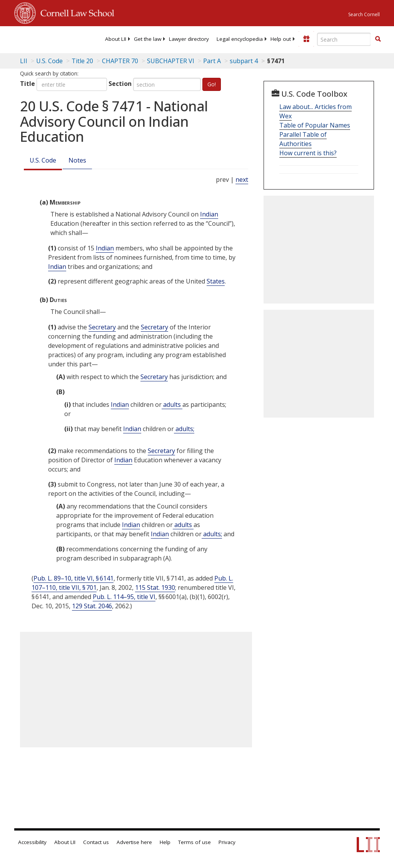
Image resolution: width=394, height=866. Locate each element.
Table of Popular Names (314, 125)
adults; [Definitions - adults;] (184, 429)
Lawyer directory (189, 38)
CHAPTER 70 (120, 61)
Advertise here (134, 842)
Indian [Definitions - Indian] (209, 214)
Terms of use (194, 842)
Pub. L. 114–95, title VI (124, 596)
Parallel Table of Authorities (303, 139)
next (241, 179)
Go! (211, 84)
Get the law (147, 38)
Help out (280, 38)
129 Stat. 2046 (92, 606)
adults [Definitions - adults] (172, 404)
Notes (77, 160)
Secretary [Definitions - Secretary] (102, 327)
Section (120, 83)
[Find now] (378, 39)
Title (27, 83)
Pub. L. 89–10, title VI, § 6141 (73, 578)
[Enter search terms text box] (344, 39)
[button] (378, 39)
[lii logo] (44, 38)
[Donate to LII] (306, 39)
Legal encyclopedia (240, 38)
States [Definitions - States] (216, 281)
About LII (115, 38)
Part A (212, 61)
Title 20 (82, 61)
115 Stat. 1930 (155, 587)
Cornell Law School (75, 12)
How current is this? (308, 153)
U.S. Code (43, 160)
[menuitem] (115, 39)
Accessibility (32, 842)
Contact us (96, 842)
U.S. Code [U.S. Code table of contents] (49, 61)
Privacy (227, 842)
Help (165, 842)
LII (23, 61)
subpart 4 (244, 61)
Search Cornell (364, 14)
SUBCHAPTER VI (170, 61)
